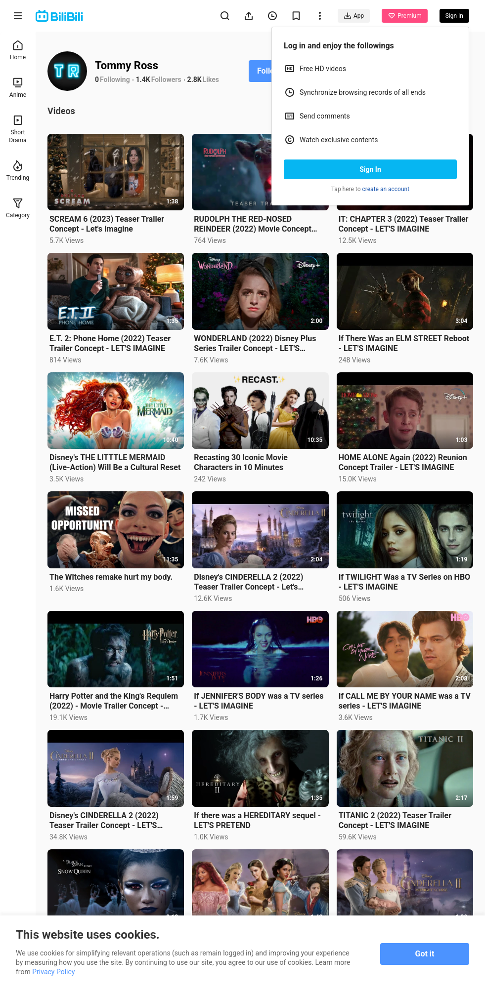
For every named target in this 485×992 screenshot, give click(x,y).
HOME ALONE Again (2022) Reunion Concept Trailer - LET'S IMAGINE (403, 462)
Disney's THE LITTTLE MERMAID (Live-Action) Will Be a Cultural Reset (114, 462)
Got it (425, 953)
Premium (404, 16)
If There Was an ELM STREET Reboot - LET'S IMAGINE (404, 343)
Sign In (370, 169)
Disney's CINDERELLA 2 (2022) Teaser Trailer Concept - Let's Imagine (248, 582)
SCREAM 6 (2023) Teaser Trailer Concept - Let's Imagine (106, 224)
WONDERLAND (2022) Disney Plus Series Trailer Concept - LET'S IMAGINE (255, 344)
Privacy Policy (53, 972)
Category (18, 208)
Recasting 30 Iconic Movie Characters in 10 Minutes (241, 462)
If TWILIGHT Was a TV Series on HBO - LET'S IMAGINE (405, 582)
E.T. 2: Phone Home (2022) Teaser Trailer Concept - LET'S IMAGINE (110, 343)
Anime (17, 87)
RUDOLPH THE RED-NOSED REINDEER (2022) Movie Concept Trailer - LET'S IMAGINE (252, 224)
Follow (268, 71)
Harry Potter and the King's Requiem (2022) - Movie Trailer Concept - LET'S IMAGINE (113, 701)
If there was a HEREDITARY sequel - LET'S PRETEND (257, 820)
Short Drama (17, 129)
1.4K (143, 79)
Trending (18, 170)
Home (18, 50)
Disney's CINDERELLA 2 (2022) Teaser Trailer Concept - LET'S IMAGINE (104, 821)
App (354, 16)
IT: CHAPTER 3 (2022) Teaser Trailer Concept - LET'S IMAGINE (404, 224)
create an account (386, 189)
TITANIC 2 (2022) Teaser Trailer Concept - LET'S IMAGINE (395, 820)
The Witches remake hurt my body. (111, 577)
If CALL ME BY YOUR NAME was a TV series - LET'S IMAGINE (405, 701)
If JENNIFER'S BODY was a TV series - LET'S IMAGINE (258, 701)
